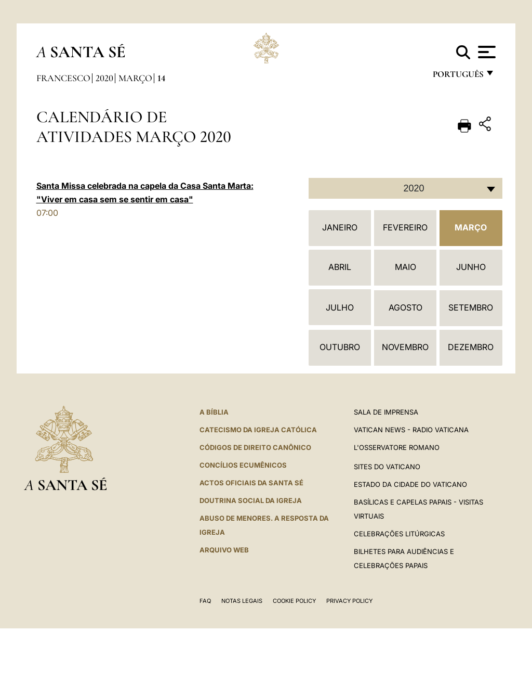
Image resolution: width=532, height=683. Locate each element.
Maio (405, 267)
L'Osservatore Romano (397, 447)
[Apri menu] (485, 52)
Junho (471, 267)
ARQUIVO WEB (224, 550)
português (458, 77)
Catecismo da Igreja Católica (258, 430)
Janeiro (339, 227)
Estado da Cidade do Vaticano (410, 484)
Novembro (405, 347)
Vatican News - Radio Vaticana (411, 430)
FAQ (205, 600)
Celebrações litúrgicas (399, 534)
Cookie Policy (294, 600)
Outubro (340, 347)
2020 (104, 78)
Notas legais (241, 600)
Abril (339, 267)
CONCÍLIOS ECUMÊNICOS (243, 465)
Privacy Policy (349, 600)
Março (135, 78)
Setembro (470, 307)
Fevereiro (405, 227)
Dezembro (471, 347)
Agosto (405, 307)
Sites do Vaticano (387, 466)
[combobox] (405, 188)
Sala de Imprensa (386, 412)
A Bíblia (214, 412)
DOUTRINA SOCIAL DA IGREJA (251, 500)
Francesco (63, 78)
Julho (340, 307)
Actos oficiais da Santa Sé (251, 483)
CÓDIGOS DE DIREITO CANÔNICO (255, 447)
